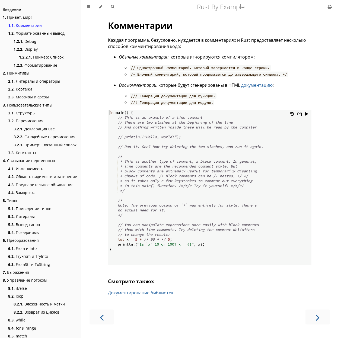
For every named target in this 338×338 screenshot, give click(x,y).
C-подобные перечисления (44, 136)
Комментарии (25, 25)
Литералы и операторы (34, 81)
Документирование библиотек (140, 293)
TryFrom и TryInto (28, 256)
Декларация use (34, 128)
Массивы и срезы (28, 96)
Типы (10, 200)
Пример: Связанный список (45, 144)
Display (26, 49)
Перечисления (25, 120)
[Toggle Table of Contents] (88, 7)
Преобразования (21, 240)
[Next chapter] (317, 317)
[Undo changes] (292, 114)
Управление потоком (25, 280)
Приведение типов (29, 208)
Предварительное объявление (41, 184)
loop (16, 296)
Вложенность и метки (39, 304)
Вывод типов (24, 224)
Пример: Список (41, 57)
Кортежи (20, 89)
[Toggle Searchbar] (113, 7)
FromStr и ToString (29, 264)
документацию (257, 85)
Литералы (21, 216)
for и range (22, 328)
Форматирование (35, 65)
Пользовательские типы (27, 105)
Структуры (22, 112)
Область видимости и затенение (42, 176)
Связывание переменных (29, 160)
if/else (17, 288)
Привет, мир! (17, 17)
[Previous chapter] (102, 317)
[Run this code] (306, 114)
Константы (22, 152)
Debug (25, 41)
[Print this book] (330, 7)
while (16, 320)
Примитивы (16, 73)
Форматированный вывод (36, 33)
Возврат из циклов (36, 312)
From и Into (22, 248)
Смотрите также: (131, 281)
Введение (12, 9)
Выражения (16, 272)
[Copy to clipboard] (299, 114)
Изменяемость (25, 168)
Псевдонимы (24, 232)
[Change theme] (100, 7)
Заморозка (22, 192)
